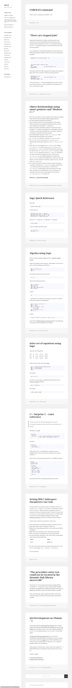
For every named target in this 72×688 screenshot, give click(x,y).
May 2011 (6, 66)
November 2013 (7, 53)
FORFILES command (8, 15)
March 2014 (6, 50)
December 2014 (7, 44)
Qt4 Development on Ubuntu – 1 (46, 619)
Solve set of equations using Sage (45, 344)
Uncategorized (7, 77)
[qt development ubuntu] (47, 625)
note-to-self (48, 94)
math (42, 240)
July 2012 (6, 64)
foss (40, 240)
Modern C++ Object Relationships (39, 177)
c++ (39, 185)
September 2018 (7, 35)
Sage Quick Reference (9, 24)
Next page (66, 676)
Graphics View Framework (37, 659)
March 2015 (6, 39)
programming (49, 185)
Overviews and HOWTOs (36, 657)
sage (45, 240)
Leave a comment (57, 185)
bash (42, 94)
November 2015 (7, 37)
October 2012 (7, 62)
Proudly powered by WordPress (37, 685)
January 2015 (7, 42)
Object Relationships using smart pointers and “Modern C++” (10, 21)
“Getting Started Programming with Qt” (40, 636)
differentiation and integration (45, 321)
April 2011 (6, 68)
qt (50, 667)
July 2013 (6, 59)
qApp (43, 640)
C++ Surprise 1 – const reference (42, 415)
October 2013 (7, 55)
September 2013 (7, 57)
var (47, 263)
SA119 (6, 5)
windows (54, 605)
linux (44, 94)
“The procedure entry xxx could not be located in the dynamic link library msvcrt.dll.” (45, 576)
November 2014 (7, 46)
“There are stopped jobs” (9, 17)
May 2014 (6, 48)
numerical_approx (34, 381)
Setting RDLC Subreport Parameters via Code (43, 500)
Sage (45, 258)
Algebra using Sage (8, 27)
